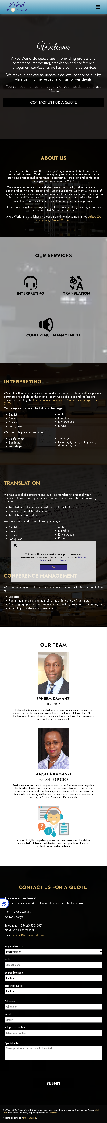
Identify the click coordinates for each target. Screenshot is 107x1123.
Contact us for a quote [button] (53, 102)
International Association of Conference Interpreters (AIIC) (50, 401)
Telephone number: (15, 1027)
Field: (8, 959)
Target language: (14, 986)
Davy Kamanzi (29, 1117)
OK (53, 567)
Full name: (10, 1001)
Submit (53, 1083)
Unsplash (53, 1112)
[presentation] (53, 1071)
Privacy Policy (59, 560)
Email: (8, 1014)
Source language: (14, 972)
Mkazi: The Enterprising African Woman (68, 218)
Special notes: (12, 1043)
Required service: (14, 946)
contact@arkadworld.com (28, 935)
